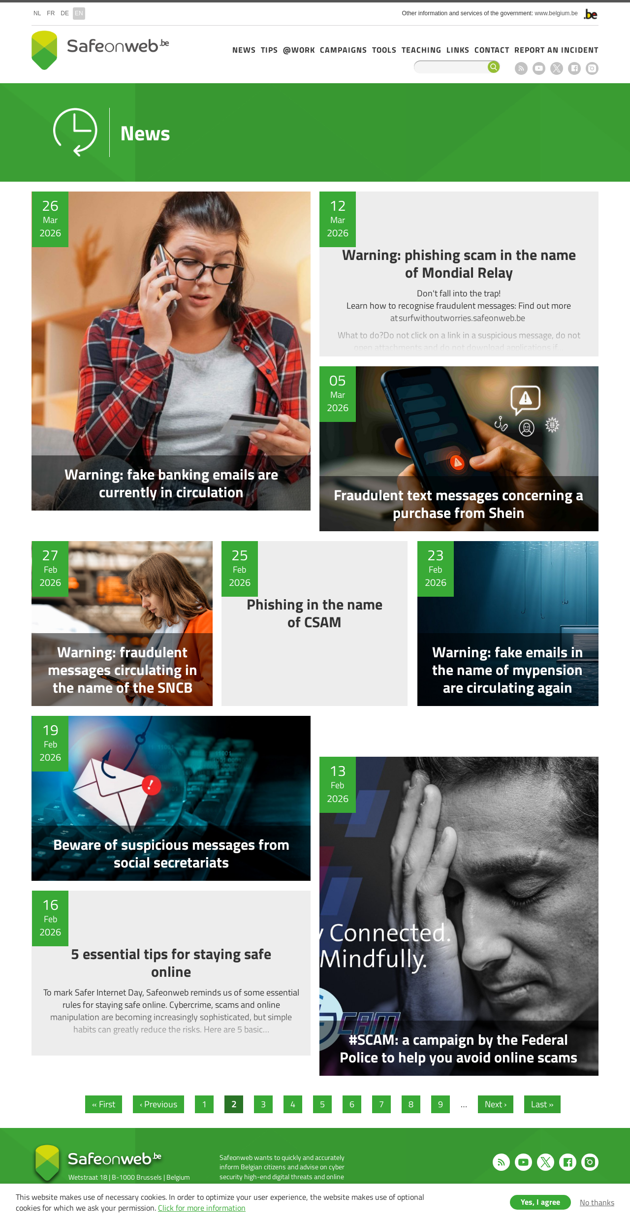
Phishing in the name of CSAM (315, 623)
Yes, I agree (540, 1202)
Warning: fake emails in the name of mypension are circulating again (510, 623)
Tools (384, 49)
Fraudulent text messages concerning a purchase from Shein (461, 448)
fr (51, 13)
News (244, 49)
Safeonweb (100, 50)
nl (37, 13)
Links (458, 49)
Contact (491, 49)
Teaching (421, 49)
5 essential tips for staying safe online (168, 973)
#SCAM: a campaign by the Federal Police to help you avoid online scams (461, 886)
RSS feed (521, 68)
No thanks (597, 1202)
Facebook (574, 68)
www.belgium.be (556, 13)
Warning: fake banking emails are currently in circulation (168, 361)
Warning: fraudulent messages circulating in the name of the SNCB (119, 623)
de (65, 13)
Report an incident (556, 49)
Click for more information (202, 1208)
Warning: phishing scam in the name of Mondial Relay (461, 274)
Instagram (592, 68)
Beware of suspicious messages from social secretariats (168, 798)
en (79, 13)
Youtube (539, 68)
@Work (299, 49)
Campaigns (343, 49)
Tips (269, 49)
